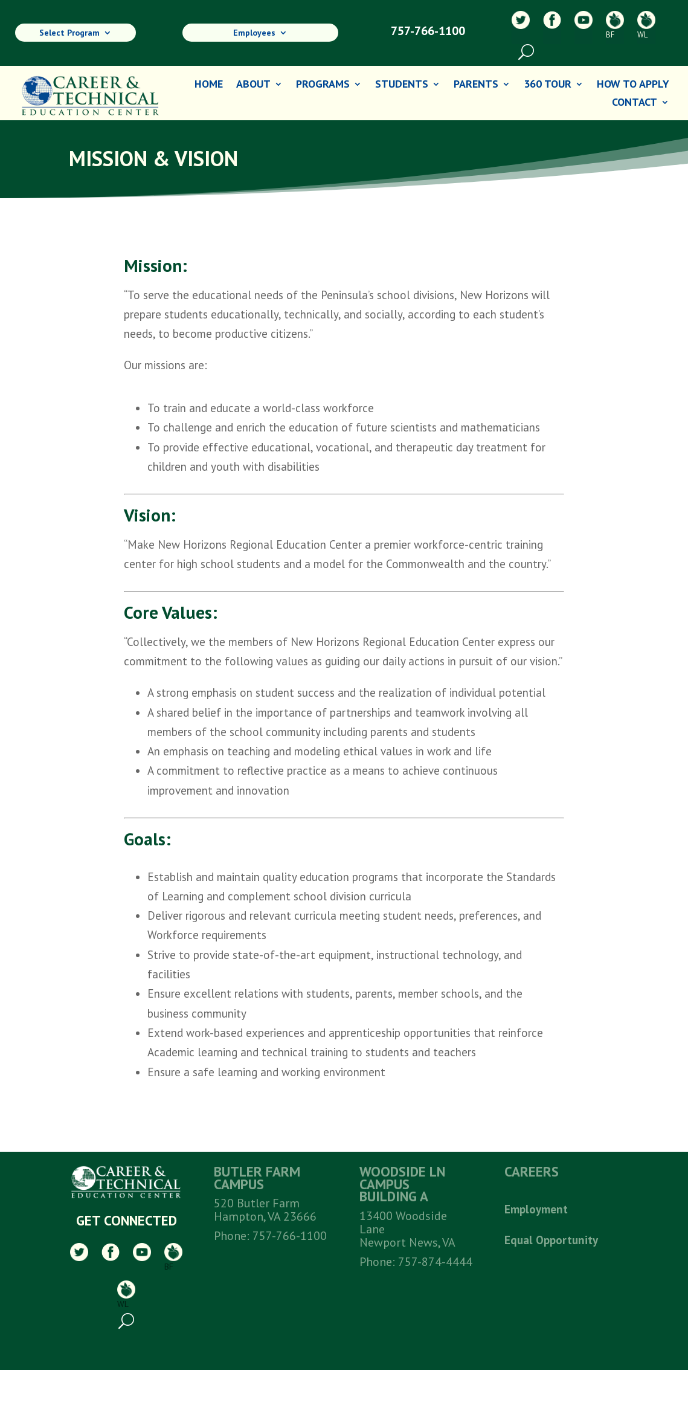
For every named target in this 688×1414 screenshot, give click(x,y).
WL (646, 25)
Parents (476, 85)
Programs (323, 85)
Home (209, 85)
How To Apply (633, 85)
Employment (536, 1209)
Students (401, 85)
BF (615, 25)
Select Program (69, 34)
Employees (254, 34)
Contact (634, 103)
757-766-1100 (428, 31)
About (253, 85)
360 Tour (547, 85)
